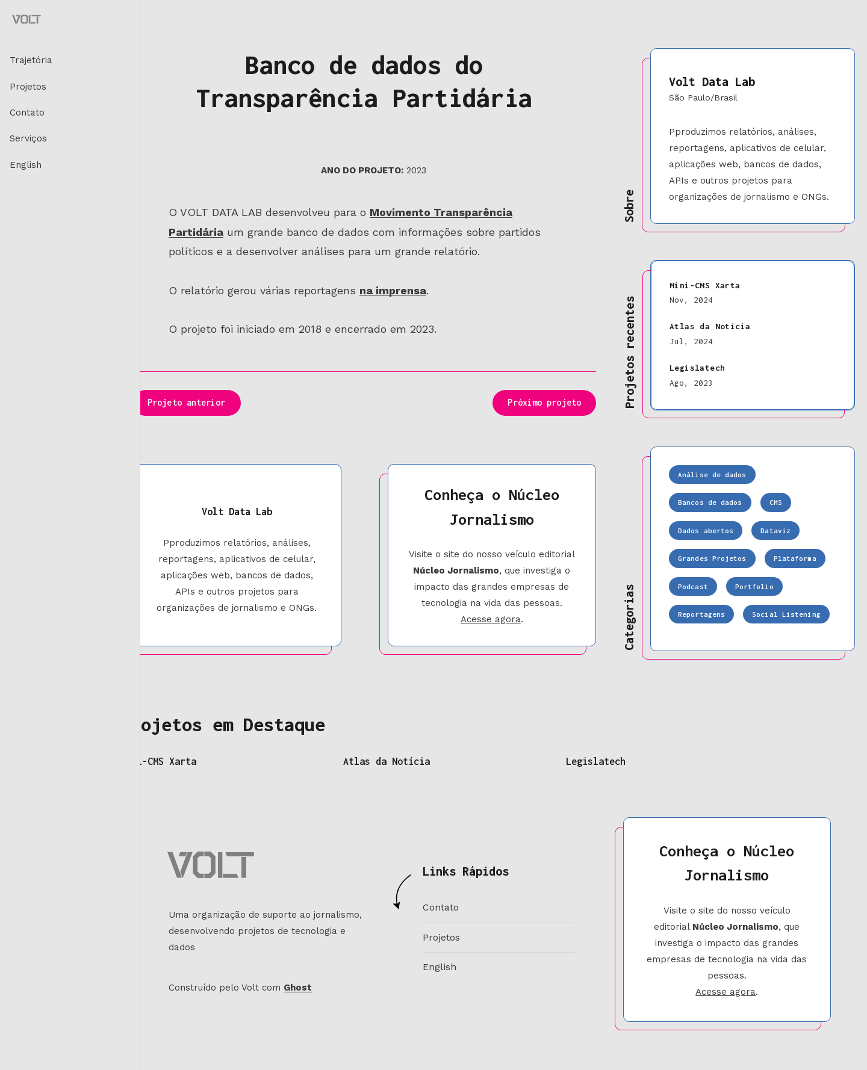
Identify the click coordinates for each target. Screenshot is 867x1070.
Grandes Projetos (712, 558)
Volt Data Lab (712, 81)
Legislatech (697, 368)
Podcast (693, 586)
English (26, 164)
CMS (775, 502)
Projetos (28, 86)
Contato (27, 112)
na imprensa (392, 290)
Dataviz (775, 530)
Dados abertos (705, 530)
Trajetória (31, 60)
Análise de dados (712, 474)
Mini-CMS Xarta (705, 285)
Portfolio (754, 586)
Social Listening (786, 614)
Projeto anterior (187, 402)
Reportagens (701, 614)
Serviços (28, 138)
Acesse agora (491, 619)
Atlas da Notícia (710, 326)
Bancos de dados (710, 502)
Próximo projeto (544, 402)
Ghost (298, 987)
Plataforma (795, 558)
